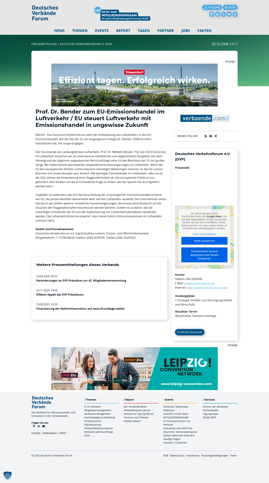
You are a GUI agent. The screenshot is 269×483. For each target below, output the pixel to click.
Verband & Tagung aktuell (139, 413)
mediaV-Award (132, 421)
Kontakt (35, 433)
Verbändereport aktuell (137, 410)
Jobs (185, 30)
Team (233, 455)
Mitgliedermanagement (97, 410)
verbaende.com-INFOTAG (177, 428)
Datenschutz (177, 455)
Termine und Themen (136, 417)
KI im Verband (92, 406)
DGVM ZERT (209, 417)
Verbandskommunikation (98, 428)
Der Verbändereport (135, 406)
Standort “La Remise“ (175, 442)
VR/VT (63, 433)
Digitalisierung (92, 424)
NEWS (59, 30)
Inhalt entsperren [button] (204, 240)
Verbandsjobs (211, 410)
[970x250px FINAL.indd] (134, 349)
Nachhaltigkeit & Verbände (99, 417)
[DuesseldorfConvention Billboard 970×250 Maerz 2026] (134, 66)
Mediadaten (50, 433)
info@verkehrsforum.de (199, 283)
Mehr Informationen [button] (204, 234)
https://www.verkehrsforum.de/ (207, 287)
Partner (165, 30)
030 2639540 (194, 279)
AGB (165, 455)
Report (123, 30)
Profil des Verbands (189, 332)
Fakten (204, 30)
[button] (7, 475)
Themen (79, 30)
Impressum (193, 455)
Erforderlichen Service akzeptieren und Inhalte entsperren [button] (204, 255)
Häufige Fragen (172, 439)
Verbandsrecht (92, 421)
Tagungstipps (210, 413)
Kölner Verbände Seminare (178, 435)
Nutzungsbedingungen (215, 455)
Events (102, 30)
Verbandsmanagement (97, 413)
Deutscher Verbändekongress (180, 431)
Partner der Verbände (215, 406)
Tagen (144, 30)
